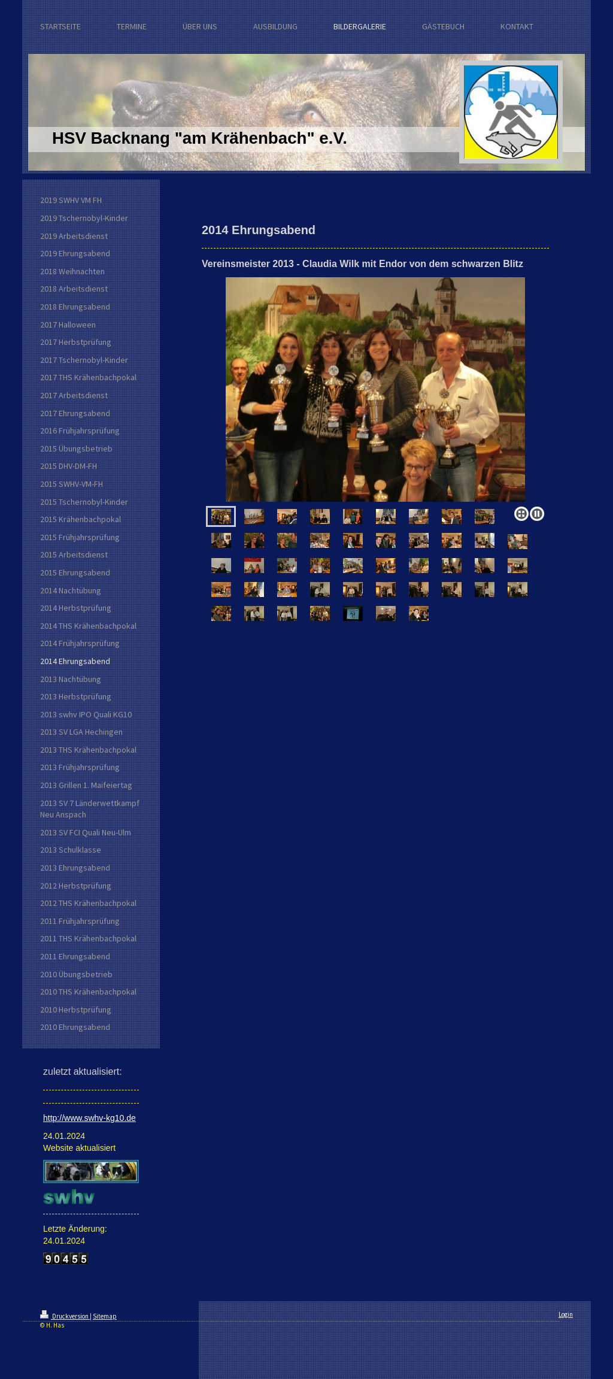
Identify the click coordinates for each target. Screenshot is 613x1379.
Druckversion (65, 1316)
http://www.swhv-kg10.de (89, 1118)
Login (566, 1314)
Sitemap (105, 1316)
